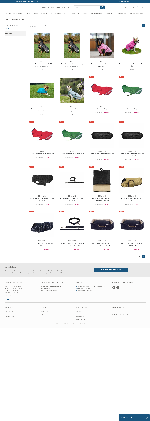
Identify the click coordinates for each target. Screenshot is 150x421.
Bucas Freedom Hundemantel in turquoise (72, 110)
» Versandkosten (10, 314)
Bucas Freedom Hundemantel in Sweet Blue (42, 110)
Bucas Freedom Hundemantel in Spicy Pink (132, 65)
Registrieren (44, 311)
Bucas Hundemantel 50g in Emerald (72, 154)
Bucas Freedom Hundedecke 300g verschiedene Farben (42, 65)
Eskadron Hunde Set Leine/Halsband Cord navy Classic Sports (72, 244)
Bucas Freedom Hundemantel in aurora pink (102, 65)
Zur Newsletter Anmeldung (111, 270)
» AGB (78, 314)
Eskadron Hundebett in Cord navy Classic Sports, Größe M (102, 244)
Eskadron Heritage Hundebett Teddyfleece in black (102, 200)
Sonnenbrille (9, 33)
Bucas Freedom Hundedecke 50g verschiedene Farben (72, 65)
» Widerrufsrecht (10, 316)
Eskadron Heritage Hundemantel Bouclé (42, 244)
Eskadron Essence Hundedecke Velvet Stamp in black (42, 200)
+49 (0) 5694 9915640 (63, 7)
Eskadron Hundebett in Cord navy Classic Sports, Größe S (132, 244)
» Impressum (80, 316)
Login (42, 314)
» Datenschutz (80, 319)
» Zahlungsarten (9, 311)
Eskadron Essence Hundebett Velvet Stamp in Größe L (102, 155)
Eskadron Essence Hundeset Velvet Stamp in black (72, 200)
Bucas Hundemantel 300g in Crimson (102, 109)
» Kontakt (79, 311)
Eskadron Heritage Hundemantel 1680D (132, 200)
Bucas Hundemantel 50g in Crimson (42, 154)
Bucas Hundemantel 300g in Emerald (132, 109)
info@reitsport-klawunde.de (17, 296)
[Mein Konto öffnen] (133, 7)
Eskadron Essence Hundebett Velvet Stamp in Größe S (132, 155)
